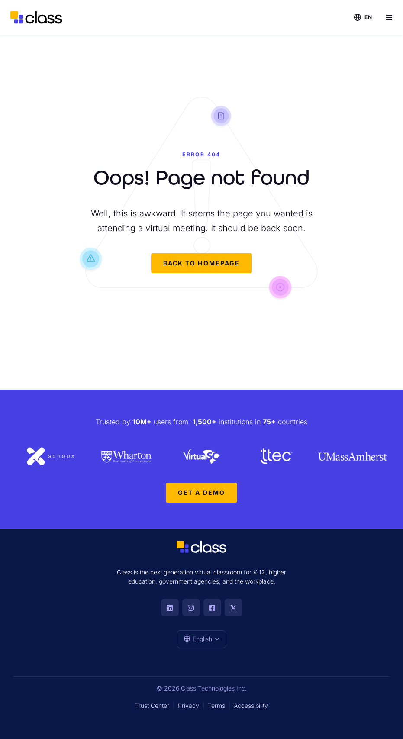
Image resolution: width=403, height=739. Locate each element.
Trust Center (152, 705)
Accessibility (251, 705)
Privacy (188, 705)
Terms (216, 705)
